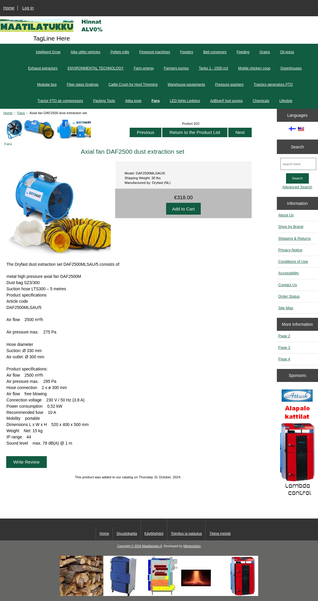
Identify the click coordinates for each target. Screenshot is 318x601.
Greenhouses (291, 68)
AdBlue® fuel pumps (226, 101)
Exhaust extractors (42, 68)
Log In (28, 8)
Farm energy (144, 68)
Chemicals (261, 101)
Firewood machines (154, 52)
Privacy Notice (290, 250)
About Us (286, 215)
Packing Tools (104, 101)
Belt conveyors (215, 52)
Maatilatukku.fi (152, 546)
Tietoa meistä (220, 534)
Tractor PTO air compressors (60, 101)
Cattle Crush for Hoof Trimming (133, 84)
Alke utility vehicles (85, 52)
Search (297, 146)
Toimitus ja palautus (186, 534)
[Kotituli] (159, 595)
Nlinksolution (192, 546)
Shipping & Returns (294, 238)
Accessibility (288, 273)
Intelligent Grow (48, 52)
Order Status (289, 296)
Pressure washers (229, 84)
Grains (264, 52)
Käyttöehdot (153, 534)
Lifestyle (285, 101)
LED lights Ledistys (185, 101)
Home (8, 8)
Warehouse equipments (186, 84)
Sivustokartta (126, 534)
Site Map (285, 308)
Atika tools (133, 101)
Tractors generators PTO (273, 84)
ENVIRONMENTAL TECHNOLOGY (95, 68)
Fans (21, 113)
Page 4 (284, 359)
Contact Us (287, 285)
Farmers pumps (176, 68)
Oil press (287, 52)
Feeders (186, 52)
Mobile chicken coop (254, 68)
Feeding (243, 52)
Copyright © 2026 (129, 546)
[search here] (298, 164)
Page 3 (284, 347)
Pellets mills (119, 52)
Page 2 (284, 336)
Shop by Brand (290, 226)
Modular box (47, 84)
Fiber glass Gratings (82, 84)
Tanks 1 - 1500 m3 (213, 68)
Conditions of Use (293, 261)
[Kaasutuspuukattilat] (297, 444)
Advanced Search (297, 187)
